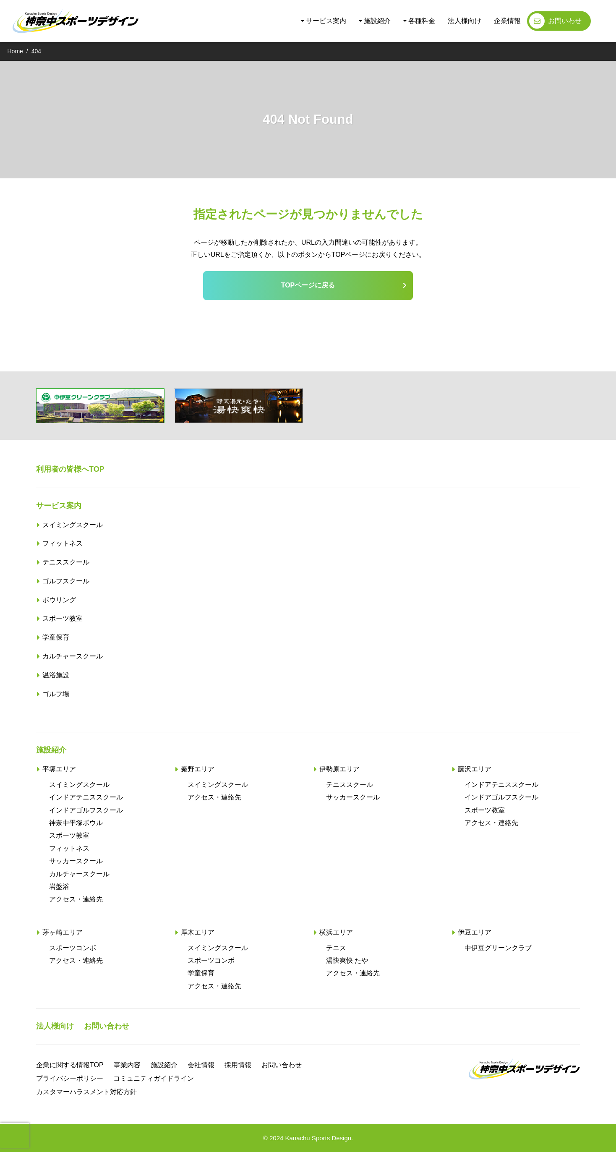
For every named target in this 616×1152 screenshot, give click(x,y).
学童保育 (55, 637)
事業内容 (127, 1064)
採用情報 (237, 1064)
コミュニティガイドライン (153, 1078)
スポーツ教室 (62, 618)
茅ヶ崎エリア (62, 932)
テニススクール (65, 562)
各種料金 (421, 20)
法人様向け (464, 20)
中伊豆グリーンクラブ (498, 947)
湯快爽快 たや (347, 960)
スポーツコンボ (72, 947)
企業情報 (507, 20)
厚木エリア (197, 932)
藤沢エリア (474, 769)
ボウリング (59, 599)
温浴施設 (55, 675)
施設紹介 (377, 20)
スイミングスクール (72, 524)
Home (15, 51)
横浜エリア (336, 932)
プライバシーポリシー (69, 1078)
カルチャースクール (72, 656)
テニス (336, 947)
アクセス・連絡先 (76, 899)
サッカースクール (76, 861)
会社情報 (201, 1064)
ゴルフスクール (65, 581)
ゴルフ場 (55, 693)
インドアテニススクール (86, 797)
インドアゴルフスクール (86, 810)
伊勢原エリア (339, 769)
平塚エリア (59, 769)
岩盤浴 (59, 886)
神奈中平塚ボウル (76, 822)
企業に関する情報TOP (70, 1064)
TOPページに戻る (308, 285)
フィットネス (62, 543)
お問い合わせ (106, 1026)
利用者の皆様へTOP (70, 469)
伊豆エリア (474, 932)
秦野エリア (197, 769)
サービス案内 (326, 20)
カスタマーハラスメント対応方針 (86, 1091)
